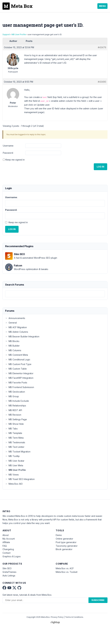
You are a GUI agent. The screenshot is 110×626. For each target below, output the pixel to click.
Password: (8, 152)
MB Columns (13, 350)
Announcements (15, 318)
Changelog (8, 549)
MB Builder (12, 345)
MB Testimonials (15, 442)
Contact (6, 553)
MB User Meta (14, 465)
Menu (102, 6)
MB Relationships (15, 405)
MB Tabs (11, 428)
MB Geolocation (15, 391)
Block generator (64, 549)
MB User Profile (19, 34)
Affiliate (6, 542)
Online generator (64, 538)
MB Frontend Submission (19, 387)
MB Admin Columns (16, 331)
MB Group (12, 396)
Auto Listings (8, 575)
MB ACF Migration (16, 327)
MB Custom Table (16, 368)
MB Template (13, 433)
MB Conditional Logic (17, 359)
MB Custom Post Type (18, 364)
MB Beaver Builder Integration (22, 336)
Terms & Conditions (74, 617)
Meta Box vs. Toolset (66, 572)
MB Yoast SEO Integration (20, 479)
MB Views (12, 474)
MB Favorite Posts (16, 382)
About (5, 535)
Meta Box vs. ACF (65, 568)
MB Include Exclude (17, 401)
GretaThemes (9, 572)
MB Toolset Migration (17, 451)
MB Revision (13, 414)
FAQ (4, 546)
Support (6, 34)
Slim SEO (7, 568)
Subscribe (98, 600)
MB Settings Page (16, 419)
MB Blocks (12, 341)
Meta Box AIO (14, 483)
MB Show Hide (14, 424)
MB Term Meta (14, 437)
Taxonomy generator (67, 546)
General (11, 322)
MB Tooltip (12, 456)
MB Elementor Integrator (19, 373)
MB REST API (13, 410)
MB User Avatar (14, 460)
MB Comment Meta (16, 355)
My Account (8, 538)
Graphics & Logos (11, 556)
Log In (100, 166)
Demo (59, 535)
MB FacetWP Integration (19, 378)
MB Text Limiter (14, 447)
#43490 (102, 81)
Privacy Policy (57, 617)
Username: (8, 145)
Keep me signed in (15, 159)
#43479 (102, 47)
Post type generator (66, 542)
